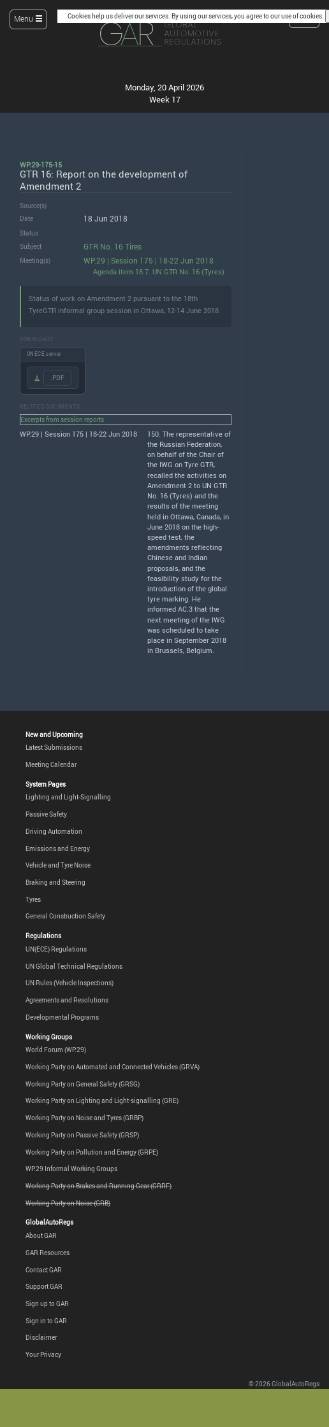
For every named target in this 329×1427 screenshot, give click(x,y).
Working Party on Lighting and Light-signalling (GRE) (102, 1100)
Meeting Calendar (51, 764)
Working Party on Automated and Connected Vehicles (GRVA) (113, 1066)
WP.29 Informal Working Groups (71, 1168)
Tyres (33, 899)
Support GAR (44, 1286)
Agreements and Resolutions (67, 999)
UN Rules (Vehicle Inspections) (69, 982)
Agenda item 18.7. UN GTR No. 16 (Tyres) (158, 271)
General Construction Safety (65, 915)
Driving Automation (54, 831)
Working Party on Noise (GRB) (68, 1203)
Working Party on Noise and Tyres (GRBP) (84, 1117)
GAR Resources (47, 1252)
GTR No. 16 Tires (113, 246)
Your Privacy (43, 1354)
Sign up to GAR (47, 1303)
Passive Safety (46, 814)
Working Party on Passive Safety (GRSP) (82, 1134)
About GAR (41, 1235)
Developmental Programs (62, 1017)
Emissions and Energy (58, 848)
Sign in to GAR (46, 1320)
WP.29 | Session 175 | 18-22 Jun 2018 (149, 260)
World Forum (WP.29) (56, 1049)
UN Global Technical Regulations (74, 966)
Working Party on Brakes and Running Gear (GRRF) (99, 1185)
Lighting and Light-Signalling (68, 796)
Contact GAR (44, 1269)
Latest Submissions (54, 747)
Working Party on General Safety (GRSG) (83, 1083)
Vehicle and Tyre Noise (58, 865)
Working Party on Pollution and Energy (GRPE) (92, 1152)
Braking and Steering (55, 882)
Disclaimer (41, 1337)
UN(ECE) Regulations (56, 949)
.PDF (57, 377)
